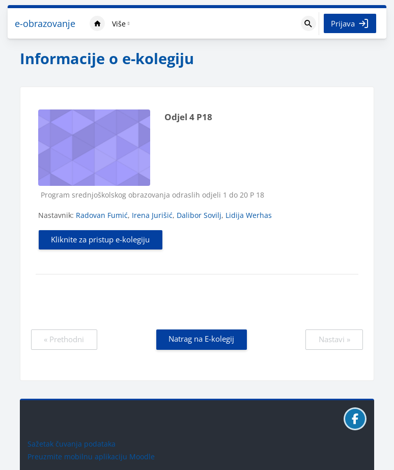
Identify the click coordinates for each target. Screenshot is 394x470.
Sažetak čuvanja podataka (71, 444)
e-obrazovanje (45, 23)
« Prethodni (64, 339)
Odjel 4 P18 (188, 117)
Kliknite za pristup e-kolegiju (100, 239)
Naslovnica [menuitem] (97, 23)
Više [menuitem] (119, 24)
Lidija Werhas (249, 215)
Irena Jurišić (152, 215)
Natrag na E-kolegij (201, 339)
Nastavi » (334, 339)
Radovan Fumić (102, 215)
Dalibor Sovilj (199, 215)
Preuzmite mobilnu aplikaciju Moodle (91, 456)
